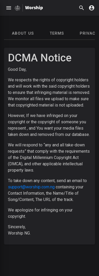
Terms (57, 33)
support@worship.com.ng (31, 186)
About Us (23, 33)
